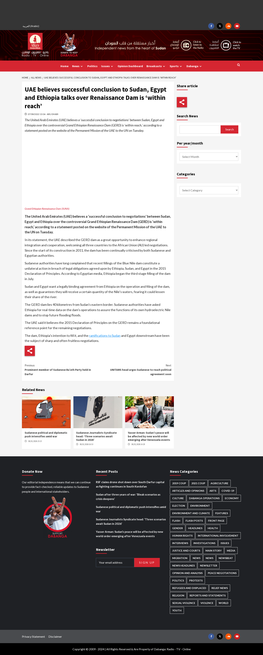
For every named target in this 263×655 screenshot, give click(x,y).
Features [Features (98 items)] (221, 513)
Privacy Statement (33, 636)
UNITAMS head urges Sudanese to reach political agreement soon (134, 369)
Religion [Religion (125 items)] (178, 595)
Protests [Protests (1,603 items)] (196, 580)
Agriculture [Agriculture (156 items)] (219, 483)
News (78, 66)
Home (64, 66)
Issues (107, 66)
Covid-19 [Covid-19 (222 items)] (228, 490)
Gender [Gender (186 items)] (177, 528)
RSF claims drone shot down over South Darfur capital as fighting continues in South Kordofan (130, 484)
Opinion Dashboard (130, 66)
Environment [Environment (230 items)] (200, 505)
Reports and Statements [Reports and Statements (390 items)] (208, 595)
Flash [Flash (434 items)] (176, 520)
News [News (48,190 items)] (196, 558)
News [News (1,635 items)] (209, 558)
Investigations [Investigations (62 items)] (204, 543)
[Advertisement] (131, 11)
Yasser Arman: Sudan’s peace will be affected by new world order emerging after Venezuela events (149, 436)
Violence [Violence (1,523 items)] (207, 602)
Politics (92, 66)
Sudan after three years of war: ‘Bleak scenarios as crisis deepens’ (128, 496)
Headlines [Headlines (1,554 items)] (195, 528)
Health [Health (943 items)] (213, 528)
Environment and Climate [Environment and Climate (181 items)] (191, 513)
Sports (176, 66)
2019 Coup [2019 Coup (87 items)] (179, 483)
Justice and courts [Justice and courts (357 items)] (186, 550)
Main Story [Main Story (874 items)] (213, 550)
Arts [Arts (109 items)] (212, 490)
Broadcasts (156, 66)
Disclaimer (55, 636)
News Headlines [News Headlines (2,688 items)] (183, 565)
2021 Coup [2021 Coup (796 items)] (198, 483)
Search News (187, 116)
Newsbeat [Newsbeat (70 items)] (226, 558)
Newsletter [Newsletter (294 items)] (208, 565)
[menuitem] (31, 26)
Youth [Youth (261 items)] (177, 610)
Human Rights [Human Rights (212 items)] (182, 535)
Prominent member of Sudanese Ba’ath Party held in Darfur (61, 369)
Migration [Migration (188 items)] (179, 558)
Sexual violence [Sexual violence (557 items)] (183, 602)
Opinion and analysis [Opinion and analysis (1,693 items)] (187, 573)
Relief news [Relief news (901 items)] (219, 588)
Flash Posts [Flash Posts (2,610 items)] (194, 520)
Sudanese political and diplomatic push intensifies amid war (46, 434)
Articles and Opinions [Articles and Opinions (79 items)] (188, 490)
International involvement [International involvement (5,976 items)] (218, 535)
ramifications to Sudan (105, 336)
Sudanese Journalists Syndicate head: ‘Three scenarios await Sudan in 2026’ (96, 436)
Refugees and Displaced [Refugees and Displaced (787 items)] (189, 588)
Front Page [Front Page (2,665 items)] (216, 520)
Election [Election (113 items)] (178, 505)
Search (229, 129)
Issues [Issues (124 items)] (225, 543)
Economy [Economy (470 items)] (232, 498)
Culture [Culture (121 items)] (178, 498)
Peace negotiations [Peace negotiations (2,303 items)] (222, 573)
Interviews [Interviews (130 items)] (180, 543)
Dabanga (194, 66)
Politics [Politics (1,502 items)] (178, 580)
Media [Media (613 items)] (231, 550)
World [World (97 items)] (223, 602)
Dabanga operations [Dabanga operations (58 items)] (204, 498)
